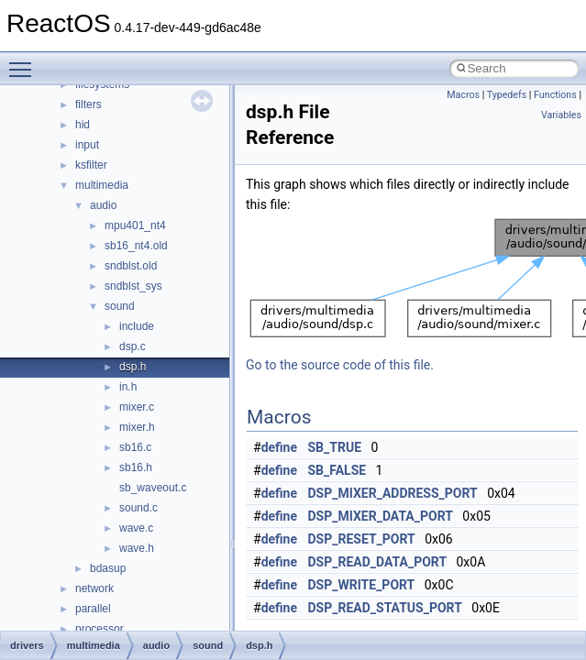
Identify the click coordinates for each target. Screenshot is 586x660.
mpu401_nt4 (135, 225)
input (87, 144)
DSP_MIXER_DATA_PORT (380, 516)
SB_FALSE (337, 470)
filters (88, 104)
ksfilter (91, 165)
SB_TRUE (335, 447)
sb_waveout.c (152, 487)
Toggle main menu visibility (24, 61)
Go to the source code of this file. (340, 365)
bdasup (108, 568)
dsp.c (132, 346)
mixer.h (137, 427)
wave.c (136, 528)
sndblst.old (131, 265)
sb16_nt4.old (136, 245)
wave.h (136, 548)
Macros (463, 95)
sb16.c (135, 447)
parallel (93, 608)
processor (99, 628)
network (94, 588)
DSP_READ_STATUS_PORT (385, 607)
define (279, 447)
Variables (561, 115)
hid (82, 124)
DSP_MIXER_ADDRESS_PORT (393, 493)
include (136, 326)
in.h (128, 386)
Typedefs (507, 95)
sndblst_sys (133, 286)
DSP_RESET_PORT (361, 539)
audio (103, 205)
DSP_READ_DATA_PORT (378, 562)
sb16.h (135, 467)
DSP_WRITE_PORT (361, 585)
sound (120, 306)
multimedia (101, 185)
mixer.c (136, 407)
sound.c (138, 507)
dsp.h (132, 366)
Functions (555, 95)
